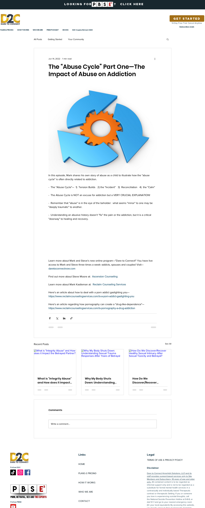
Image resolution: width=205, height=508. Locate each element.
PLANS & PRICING (87, 473)
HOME (81, 464)
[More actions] (155, 58)
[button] (167, 39)
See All (168, 344)
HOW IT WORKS (86, 482)
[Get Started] (187, 18)
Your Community (76, 39)
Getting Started (55, 39)
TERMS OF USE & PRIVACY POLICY (165, 460)
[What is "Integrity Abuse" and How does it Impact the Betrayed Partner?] (55, 361)
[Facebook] (27, 472)
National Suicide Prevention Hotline (166, 499)
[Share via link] (71, 318)
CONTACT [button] (84, 501)
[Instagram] (20, 472)
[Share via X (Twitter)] (57, 318)
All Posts (38, 39)
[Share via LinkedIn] (64, 318)
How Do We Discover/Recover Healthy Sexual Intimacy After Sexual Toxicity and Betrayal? (149, 380)
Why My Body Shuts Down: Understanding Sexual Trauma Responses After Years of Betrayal (102, 380)
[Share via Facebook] (49, 318)
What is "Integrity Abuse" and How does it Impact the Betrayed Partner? (54, 380)
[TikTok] (13, 472)
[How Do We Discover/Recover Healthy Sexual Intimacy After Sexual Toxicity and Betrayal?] (150, 361)
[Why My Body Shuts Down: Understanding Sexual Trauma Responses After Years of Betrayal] (102, 361)
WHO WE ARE (85, 491)
